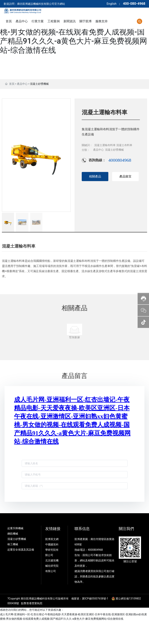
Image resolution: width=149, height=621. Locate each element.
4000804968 (119, 160)
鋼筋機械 (12, 533)
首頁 (11, 83)
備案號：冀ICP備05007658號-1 (89, 598)
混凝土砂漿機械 (39, 83)
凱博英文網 (52, 539)
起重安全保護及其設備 (20, 549)
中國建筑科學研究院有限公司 (52, 550)
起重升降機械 (15, 528)
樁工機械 (12, 544)
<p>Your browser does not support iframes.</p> (74, 443)
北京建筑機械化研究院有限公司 (52, 566)
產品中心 (22, 83)
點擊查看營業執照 (31, 603)
